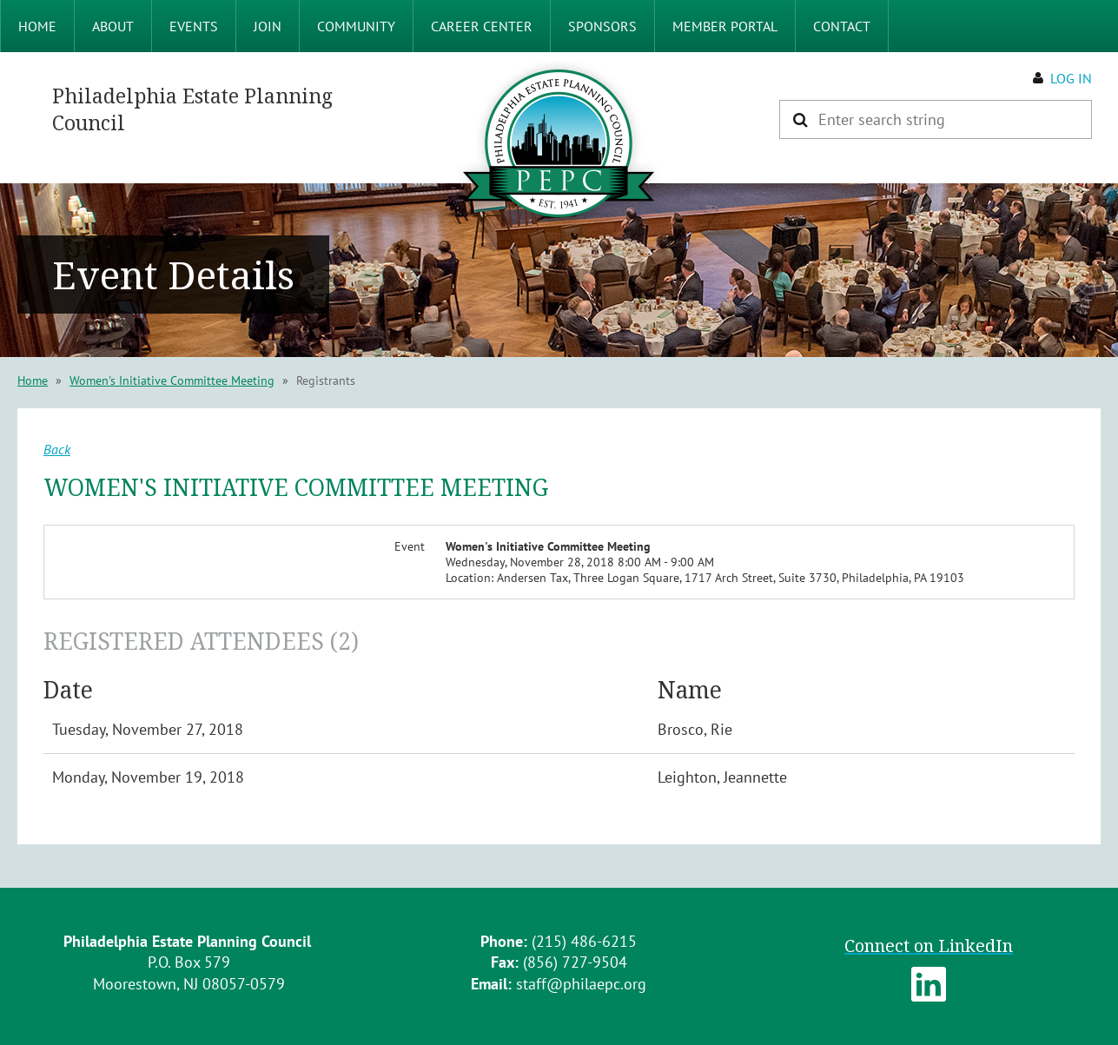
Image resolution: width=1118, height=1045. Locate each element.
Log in (1071, 78)
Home (32, 380)
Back (56, 449)
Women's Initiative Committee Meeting (172, 380)
